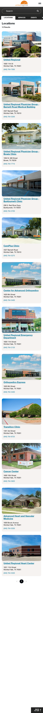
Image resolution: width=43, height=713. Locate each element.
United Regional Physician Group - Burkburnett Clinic (21, 200)
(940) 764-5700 (9, 211)
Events (34, 17)
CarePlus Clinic (11, 246)
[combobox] (21, 11)
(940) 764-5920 (9, 481)
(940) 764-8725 (9, 437)
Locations (8, 17)
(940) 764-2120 (9, 347)
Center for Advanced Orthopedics (21, 291)
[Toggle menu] (39, 3)
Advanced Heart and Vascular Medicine (19, 517)
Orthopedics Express (14, 382)
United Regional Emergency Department (18, 336)
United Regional (12, 60)
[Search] (37, 11)
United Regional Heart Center (19, 563)
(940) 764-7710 (9, 164)
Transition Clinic (12, 427)
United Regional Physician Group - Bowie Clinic (21, 153)
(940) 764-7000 (9, 69)
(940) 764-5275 (9, 256)
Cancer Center (11, 472)
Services (21, 17)
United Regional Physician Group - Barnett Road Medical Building (21, 105)
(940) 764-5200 (9, 117)
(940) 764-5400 (9, 300)
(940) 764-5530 (9, 528)
